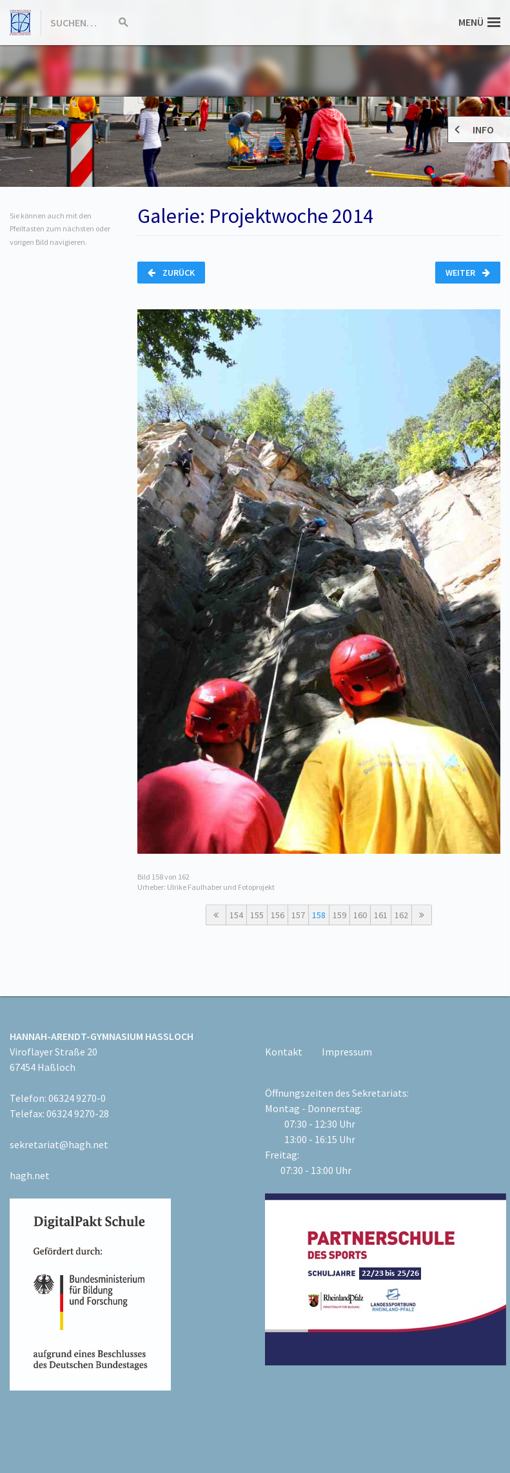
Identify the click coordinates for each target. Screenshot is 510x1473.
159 (339, 915)
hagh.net (30, 1175)
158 (319, 915)
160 (360, 915)
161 (380, 915)
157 (298, 915)
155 (257, 915)
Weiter (468, 272)
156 (277, 915)
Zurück (171, 272)
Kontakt (283, 1051)
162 (401, 915)
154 (236, 915)
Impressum (347, 1051)
